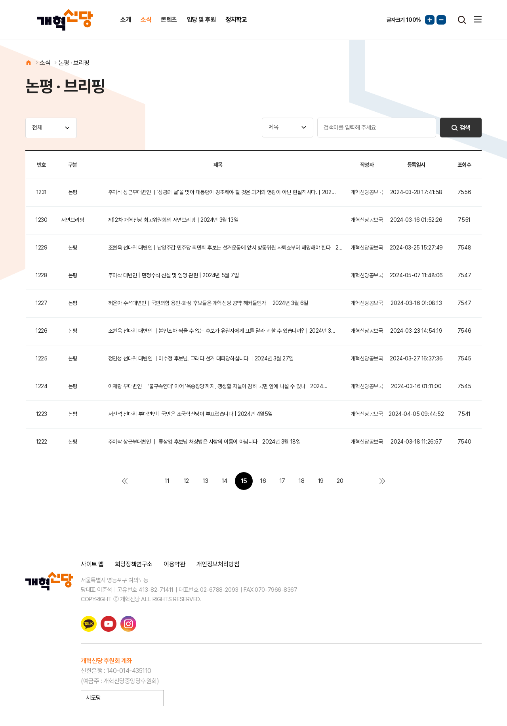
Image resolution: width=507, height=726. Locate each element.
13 (205, 480)
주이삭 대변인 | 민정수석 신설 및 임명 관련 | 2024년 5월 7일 (173, 275)
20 (340, 480)
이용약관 (174, 564)
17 (282, 480)
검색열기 (462, 20)
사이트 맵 (92, 564)
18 (301, 480)
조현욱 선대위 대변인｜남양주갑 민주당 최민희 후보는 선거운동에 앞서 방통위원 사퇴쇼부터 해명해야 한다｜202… (227, 247)
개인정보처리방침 (217, 564)
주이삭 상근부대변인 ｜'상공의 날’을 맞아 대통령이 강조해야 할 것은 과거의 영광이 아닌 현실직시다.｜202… (221, 192)
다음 (359, 481)
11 (167, 480)
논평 (72, 192)
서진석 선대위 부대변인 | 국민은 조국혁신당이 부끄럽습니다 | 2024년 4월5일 (190, 414)
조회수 (464, 165)
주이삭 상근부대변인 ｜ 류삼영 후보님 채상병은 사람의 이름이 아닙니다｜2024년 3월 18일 (204, 441)
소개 (125, 19)
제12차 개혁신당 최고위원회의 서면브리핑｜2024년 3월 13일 (173, 220)
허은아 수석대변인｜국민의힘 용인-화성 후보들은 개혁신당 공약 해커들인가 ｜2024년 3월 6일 (208, 303)
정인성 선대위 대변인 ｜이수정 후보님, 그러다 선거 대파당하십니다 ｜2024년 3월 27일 (201, 358)
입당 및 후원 (201, 19)
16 (263, 480)
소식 (146, 19)
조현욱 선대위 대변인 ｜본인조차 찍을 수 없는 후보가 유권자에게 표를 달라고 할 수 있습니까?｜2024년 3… (221, 330)
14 (225, 480)
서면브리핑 (72, 220)
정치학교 (236, 19)
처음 (124, 481)
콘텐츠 (169, 19)
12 (186, 480)
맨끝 (382, 481)
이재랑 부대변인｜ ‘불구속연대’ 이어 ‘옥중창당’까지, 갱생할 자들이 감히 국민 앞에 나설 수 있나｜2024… (217, 386)
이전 (148, 481)
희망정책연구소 (133, 564)
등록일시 (416, 165)
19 (321, 480)
